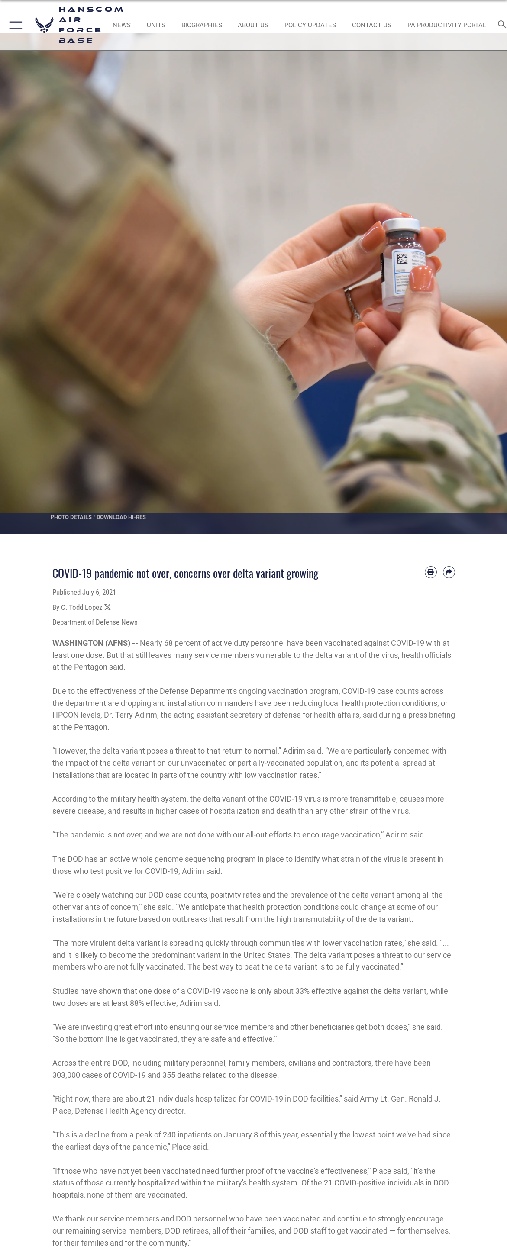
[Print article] (431, 572)
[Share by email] (449, 572)
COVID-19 (407, 643)
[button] (14, 25)
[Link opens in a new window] (310, 25)
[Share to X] (107, 607)
